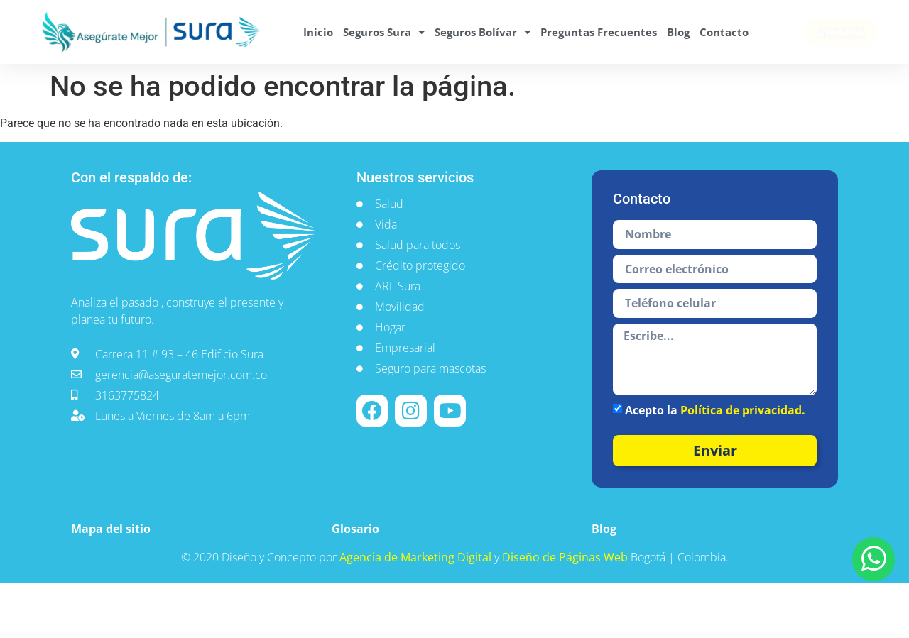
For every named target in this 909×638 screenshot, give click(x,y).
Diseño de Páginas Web (566, 557)
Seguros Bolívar (482, 32)
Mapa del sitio (111, 529)
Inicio (318, 32)
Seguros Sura (384, 32)
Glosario (355, 529)
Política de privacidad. (742, 410)
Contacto (724, 32)
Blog (678, 32)
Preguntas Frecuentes (598, 32)
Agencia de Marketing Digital (416, 557)
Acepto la (715, 410)
